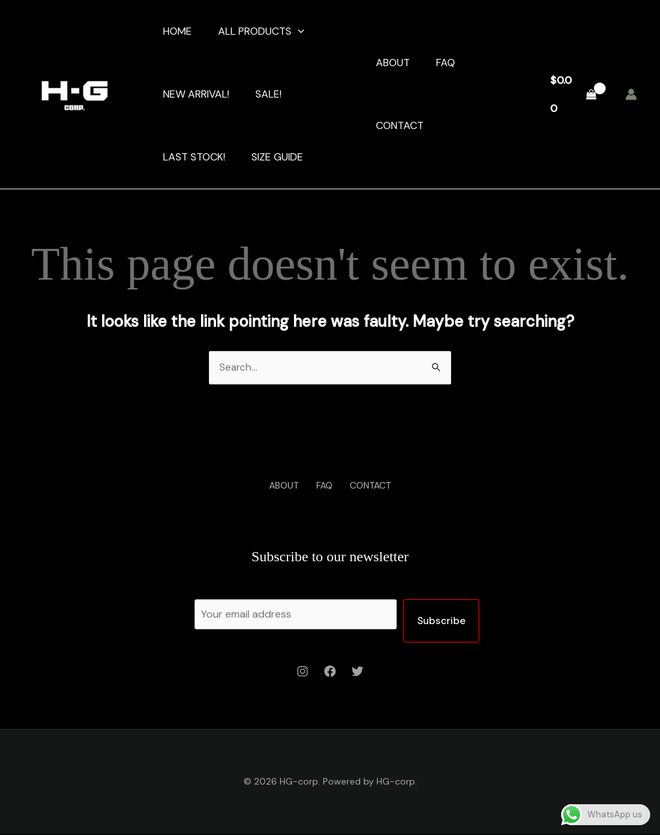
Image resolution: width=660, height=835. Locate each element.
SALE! (261, 94)
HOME (174, 31)
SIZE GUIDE (269, 157)
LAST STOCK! (191, 157)
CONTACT (397, 125)
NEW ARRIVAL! (193, 94)
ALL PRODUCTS (253, 31)
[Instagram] (302, 672)
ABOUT (390, 62)
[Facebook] (330, 672)
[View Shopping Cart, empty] (573, 94)
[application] (290, 31)
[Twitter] (357, 672)
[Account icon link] (631, 94)
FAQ (442, 62)
